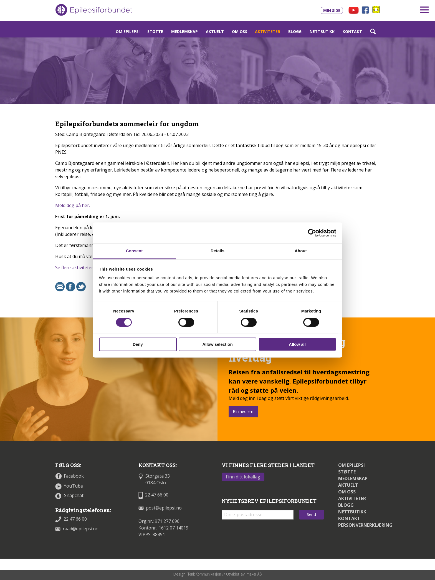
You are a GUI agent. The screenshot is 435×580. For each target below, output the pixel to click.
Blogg (295, 31)
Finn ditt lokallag (243, 477)
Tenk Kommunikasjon (204, 574)
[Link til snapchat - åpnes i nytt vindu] (376, 9)
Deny (138, 344)
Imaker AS (254, 574)
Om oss (239, 31)
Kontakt (352, 31)
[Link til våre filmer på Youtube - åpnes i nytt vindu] (353, 10)
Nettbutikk (322, 31)
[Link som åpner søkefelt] (373, 31)
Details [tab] (217, 250)
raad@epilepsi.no (76, 529)
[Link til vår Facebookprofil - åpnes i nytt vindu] (366, 9)
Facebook (69, 476)
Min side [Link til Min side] (331, 10)
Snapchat (69, 495)
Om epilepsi (128, 31)
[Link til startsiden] (93, 10)
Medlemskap (184, 31)
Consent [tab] (134, 250)
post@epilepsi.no (160, 508)
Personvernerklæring (365, 525)
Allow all (297, 344)
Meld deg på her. (72, 205)
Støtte (155, 31)
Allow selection (217, 344)
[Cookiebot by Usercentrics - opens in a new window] (312, 233)
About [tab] (301, 250)
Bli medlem (243, 411)
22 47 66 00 (71, 519)
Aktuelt (215, 31)
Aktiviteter (267, 31)
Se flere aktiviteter (74, 267)
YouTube (69, 486)
